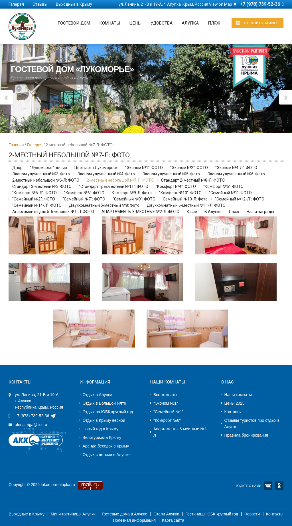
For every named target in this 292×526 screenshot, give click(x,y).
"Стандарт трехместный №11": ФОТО (113, 186)
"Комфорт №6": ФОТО (84, 192)
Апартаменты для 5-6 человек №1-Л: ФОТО (53, 211)
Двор (17, 167)
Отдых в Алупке (97, 394)
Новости (252, 514)
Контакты (233, 411)
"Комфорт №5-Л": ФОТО (34, 192)
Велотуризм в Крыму (102, 437)
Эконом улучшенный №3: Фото (41, 174)
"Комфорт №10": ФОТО (180, 192)
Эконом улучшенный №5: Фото (171, 174)
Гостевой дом (74, 23)
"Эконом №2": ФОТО (189, 167)
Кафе (192, 211)
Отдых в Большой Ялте (104, 403)
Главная (16, 144)
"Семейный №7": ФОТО (83, 199)
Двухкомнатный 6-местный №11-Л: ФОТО (186, 205)
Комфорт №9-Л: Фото (132, 192)
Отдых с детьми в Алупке (106, 454)
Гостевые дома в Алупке (124, 514)
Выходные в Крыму (74, 4)
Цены (135, 23)
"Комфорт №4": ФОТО (176, 186)
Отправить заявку (260, 23)
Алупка (190, 23)
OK (279, 485)
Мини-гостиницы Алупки (73, 514)
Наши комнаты (238, 394)
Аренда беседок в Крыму (106, 446)
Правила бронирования (246, 435)
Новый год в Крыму (101, 429)
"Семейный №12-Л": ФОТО (239, 199)
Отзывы (40, 4)
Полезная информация (134, 520)
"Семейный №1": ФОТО (230, 192)
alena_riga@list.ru (31, 424)
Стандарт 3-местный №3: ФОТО (42, 186)
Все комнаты (165, 394)
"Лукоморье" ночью (48, 167)
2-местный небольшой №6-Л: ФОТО (45, 180)
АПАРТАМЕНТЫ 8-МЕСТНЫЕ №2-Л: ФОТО (140, 211)
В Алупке (213, 211)
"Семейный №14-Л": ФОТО (37, 205)
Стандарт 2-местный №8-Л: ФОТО (193, 180)
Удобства (162, 23)
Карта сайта (173, 520)
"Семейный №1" (168, 411)
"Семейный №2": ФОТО (33, 199)
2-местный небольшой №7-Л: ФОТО (120, 180)
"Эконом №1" (165, 403)
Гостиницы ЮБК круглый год (211, 514)
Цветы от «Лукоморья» (96, 167)
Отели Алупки (166, 514)
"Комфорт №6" (167, 420)
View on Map (220, 4)
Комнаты (109, 23)
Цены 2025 (234, 403)
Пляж (214, 23)
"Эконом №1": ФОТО (144, 167)
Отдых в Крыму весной (104, 420)
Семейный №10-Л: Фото (185, 199)
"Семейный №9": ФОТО (134, 199)
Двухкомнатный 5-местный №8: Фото (104, 205)
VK (268, 485)
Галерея (16, 4)
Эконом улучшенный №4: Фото (106, 174)
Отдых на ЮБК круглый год (108, 411)
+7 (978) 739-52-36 (32, 415)
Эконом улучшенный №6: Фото (236, 174)
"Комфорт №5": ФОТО (223, 186)
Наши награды (260, 211)
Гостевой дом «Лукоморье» (72, 68)
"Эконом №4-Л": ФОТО (236, 167)
